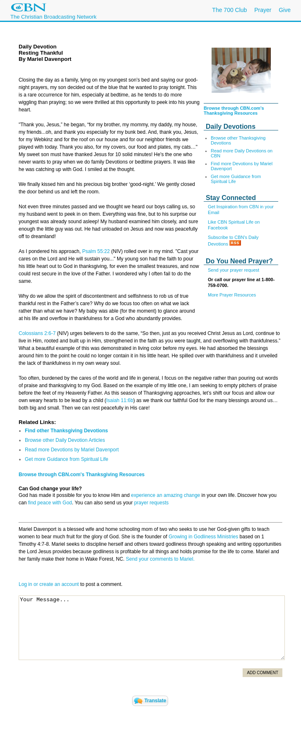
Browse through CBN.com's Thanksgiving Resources (234, 111)
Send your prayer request (233, 269)
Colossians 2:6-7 (37, 333)
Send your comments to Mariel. (160, 559)
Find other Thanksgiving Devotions (66, 431)
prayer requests (151, 503)
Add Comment (262, 672)
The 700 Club (229, 10)
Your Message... (152, 627)
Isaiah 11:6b (119, 400)
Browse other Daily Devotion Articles (65, 440)
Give (285, 10)
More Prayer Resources (232, 294)
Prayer (262, 10)
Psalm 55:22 (96, 251)
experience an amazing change (165, 495)
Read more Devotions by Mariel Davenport (72, 450)
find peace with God (50, 503)
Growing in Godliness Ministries (203, 537)
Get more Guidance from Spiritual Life (236, 179)
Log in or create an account (49, 584)
